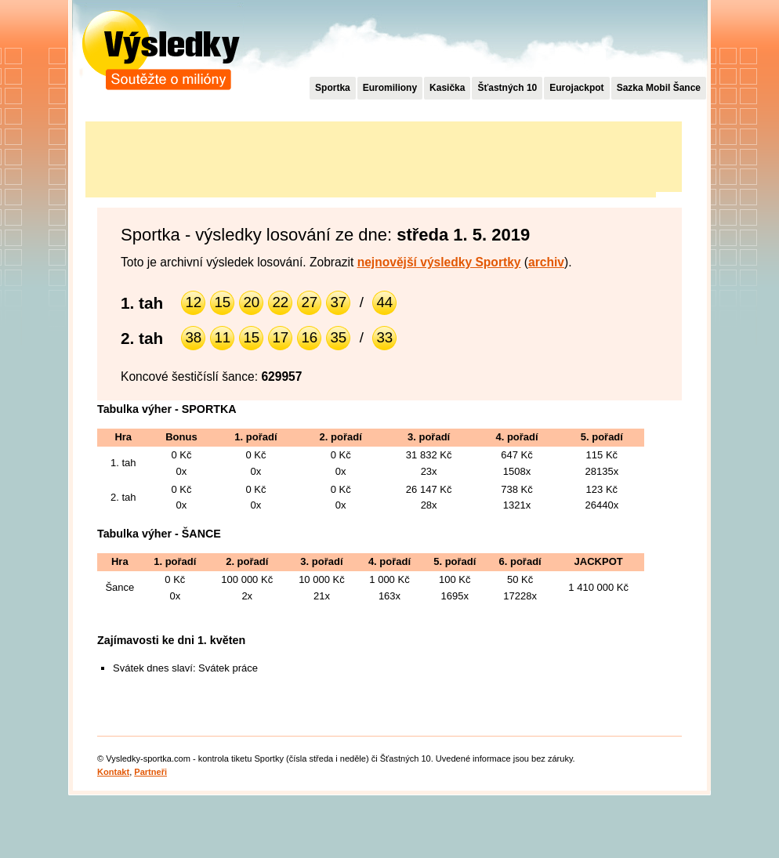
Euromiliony (390, 87)
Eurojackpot (576, 87)
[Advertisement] (370, 156)
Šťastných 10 (507, 87)
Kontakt (113, 772)
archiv (546, 262)
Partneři (150, 772)
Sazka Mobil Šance (659, 87)
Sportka (332, 87)
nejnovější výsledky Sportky (439, 262)
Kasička (447, 87)
